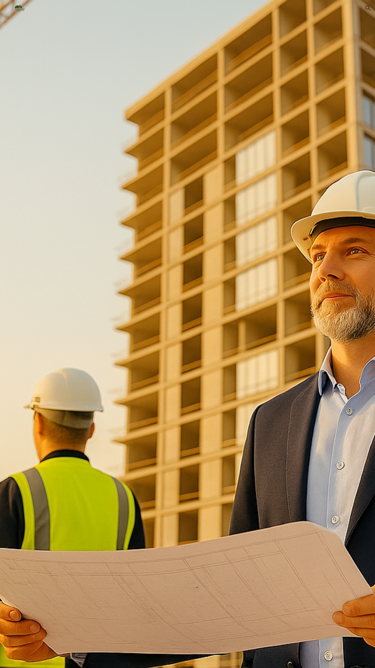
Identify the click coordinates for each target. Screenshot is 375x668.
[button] (368, 8)
